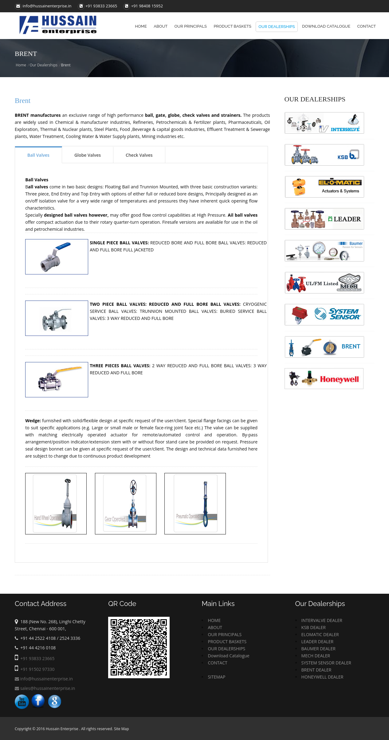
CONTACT (217, 663)
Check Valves (139, 155)
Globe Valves (87, 155)
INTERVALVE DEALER (321, 620)
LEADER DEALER (317, 641)
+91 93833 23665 (101, 6)
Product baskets (232, 26)
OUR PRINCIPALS (225, 634)
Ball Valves (38, 155)
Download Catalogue (326, 26)
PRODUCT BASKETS (227, 641)
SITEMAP (216, 677)
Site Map (121, 728)
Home (141, 26)
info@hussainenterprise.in (43, 6)
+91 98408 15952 (147, 6)
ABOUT (215, 627)
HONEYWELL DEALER (322, 677)
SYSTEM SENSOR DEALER (326, 663)
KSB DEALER (313, 627)
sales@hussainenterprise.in (45, 688)
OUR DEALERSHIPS (226, 648)
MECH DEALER (315, 656)
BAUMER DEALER (318, 648)
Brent (22, 100)
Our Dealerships (276, 26)
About (160, 26)
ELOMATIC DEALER (320, 634)
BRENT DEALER (316, 670)
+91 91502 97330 (37, 669)
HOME (214, 620)
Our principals (191, 26)
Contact (366, 26)
